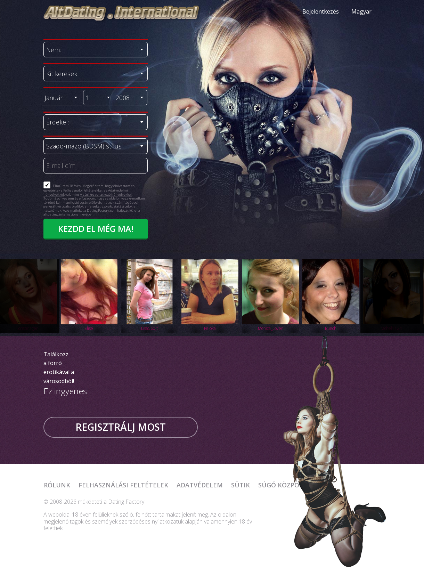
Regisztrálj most (120, 427)
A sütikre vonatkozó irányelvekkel (106, 194)
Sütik (240, 485)
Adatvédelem (200, 485)
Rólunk (57, 485)
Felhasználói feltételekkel (83, 190)
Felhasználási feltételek (123, 485)
